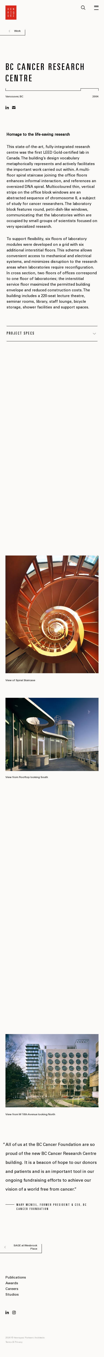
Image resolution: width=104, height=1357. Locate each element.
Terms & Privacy (14, 1342)
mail (14, 107)
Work (17, 31)
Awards (11, 1283)
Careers (11, 1289)
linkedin (7, 107)
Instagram (14, 1312)
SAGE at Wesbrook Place (25, 1247)
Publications (15, 1277)
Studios (12, 1294)
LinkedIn (7, 1312)
